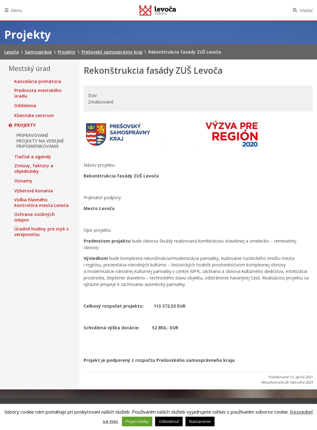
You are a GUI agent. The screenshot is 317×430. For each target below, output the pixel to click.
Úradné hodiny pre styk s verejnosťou (41, 231)
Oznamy (23, 181)
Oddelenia (25, 105)
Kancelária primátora (37, 81)
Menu (16, 10)
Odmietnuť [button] (169, 421)
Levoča (157, 10)
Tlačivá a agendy (32, 157)
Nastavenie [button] (200, 421)
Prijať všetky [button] (137, 421)
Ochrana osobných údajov (34, 217)
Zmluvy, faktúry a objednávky (33, 168)
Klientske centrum (34, 115)
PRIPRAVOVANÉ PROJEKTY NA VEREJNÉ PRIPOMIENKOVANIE (40, 141)
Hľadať (306, 10)
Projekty (25, 125)
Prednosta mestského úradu (38, 93)
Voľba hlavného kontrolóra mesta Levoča (41, 202)
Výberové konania (33, 191)
